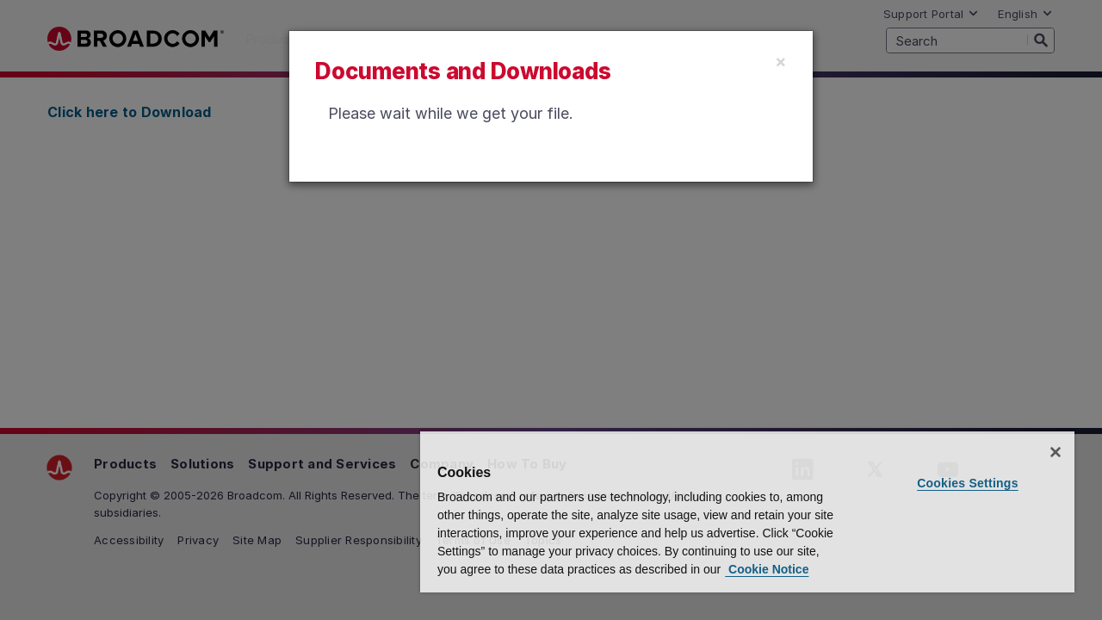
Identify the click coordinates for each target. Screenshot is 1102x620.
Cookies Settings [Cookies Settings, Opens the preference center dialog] (970, 465)
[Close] (781, 61)
